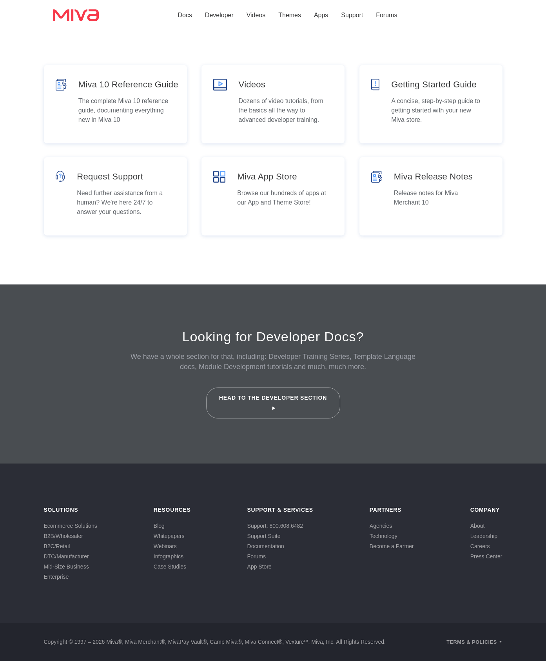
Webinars (165, 546)
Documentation (265, 546)
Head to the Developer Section (273, 402)
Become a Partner (392, 546)
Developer (219, 15)
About (477, 526)
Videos (256, 15)
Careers (480, 546)
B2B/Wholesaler (63, 536)
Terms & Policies (471, 642)
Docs (185, 15)
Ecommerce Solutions (70, 526)
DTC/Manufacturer (66, 556)
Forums (386, 15)
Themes (289, 15)
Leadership (483, 536)
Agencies (381, 526)
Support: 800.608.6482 (275, 526)
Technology (383, 536)
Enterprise (56, 577)
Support (352, 15)
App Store (259, 566)
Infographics (168, 556)
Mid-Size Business (66, 566)
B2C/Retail (57, 546)
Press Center (486, 556)
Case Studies (170, 566)
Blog (159, 526)
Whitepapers (169, 536)
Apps (321, 15)
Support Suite (264, 536)
